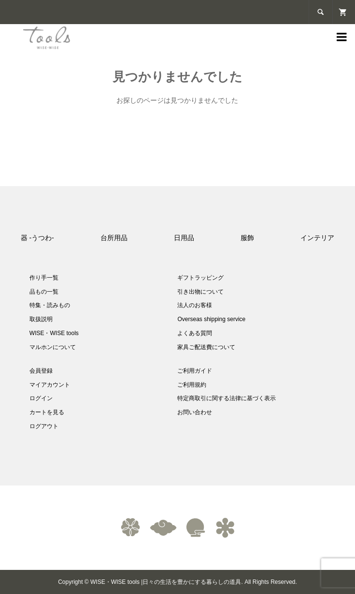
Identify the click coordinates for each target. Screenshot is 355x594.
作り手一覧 (43, 277)
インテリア (317, 238)
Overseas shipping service (211, 319)
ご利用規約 (191, 384)
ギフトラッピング (200, 277)
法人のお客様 (194, 305)
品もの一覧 (43, 291)
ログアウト (43, 426)
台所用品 (114, 238)
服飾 (247, 238)
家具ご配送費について (206, 347)
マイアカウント (49, 384)
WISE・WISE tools (54, 333)
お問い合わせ (194, 412)
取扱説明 (41, 319)
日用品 (184, 238)
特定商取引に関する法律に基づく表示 (226, 398)
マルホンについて (52, 347)
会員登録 (41, 370)
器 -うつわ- (37, 238)
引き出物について (200, 291)
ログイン (41, 398)
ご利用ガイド (194, 370)
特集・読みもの (49, 305)
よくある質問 (194, 333)
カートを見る (46, 412)
